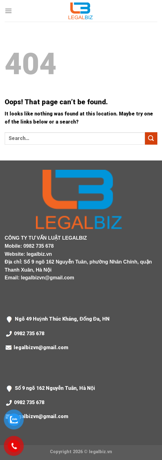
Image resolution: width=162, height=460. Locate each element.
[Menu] (8, 10)
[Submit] (151, 138)
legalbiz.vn (39, 254)
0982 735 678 (38, 246)
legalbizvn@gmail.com (47, 277)
